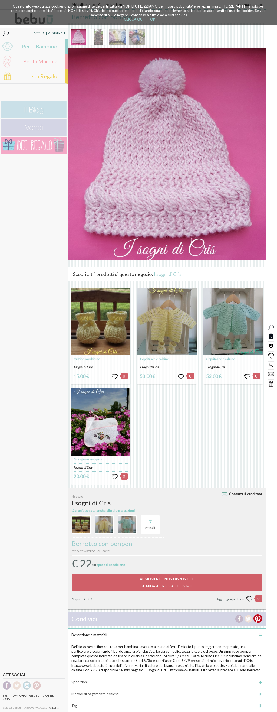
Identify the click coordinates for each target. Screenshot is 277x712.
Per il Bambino (39, 46)
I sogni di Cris (168, 274)
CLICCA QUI (134, 19)
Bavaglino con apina (88, 459)
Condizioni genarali (27, 696)
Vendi (7, 699)
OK (152, 19)
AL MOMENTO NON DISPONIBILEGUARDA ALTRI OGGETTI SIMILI (167, 582)
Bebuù (7, 696)
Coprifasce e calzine (154, 359)
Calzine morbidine (87, 359)
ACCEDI (39, 33)
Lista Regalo (42, 76)
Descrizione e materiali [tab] (166, 635)
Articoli (150, 522)
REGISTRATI (56, 33)
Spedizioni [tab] (166, 682)
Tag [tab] (166, 706)
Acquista (49, 696)
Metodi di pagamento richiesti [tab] (166, 694)
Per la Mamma (40, 61)
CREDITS (54, 708)
